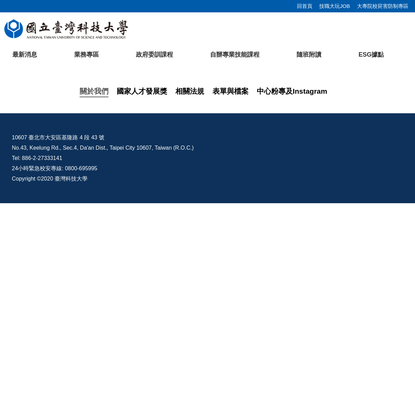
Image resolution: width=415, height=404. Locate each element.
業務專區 (86, 54)
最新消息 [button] (24, 54)
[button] (16, 128)
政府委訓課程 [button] (154, 54)
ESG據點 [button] (371, 54)
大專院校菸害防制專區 (382, 6)
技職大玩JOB (334, 6)
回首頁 (304, 6)
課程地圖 (61, 262)
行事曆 (363, 338)
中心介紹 (61, 248)
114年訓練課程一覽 (73, 275)
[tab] (310, 186)
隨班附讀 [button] (309, 54)
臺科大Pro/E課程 (268, 338)
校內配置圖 (315, 338)
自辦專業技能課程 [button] (235, 54)
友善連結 (61, 289)
